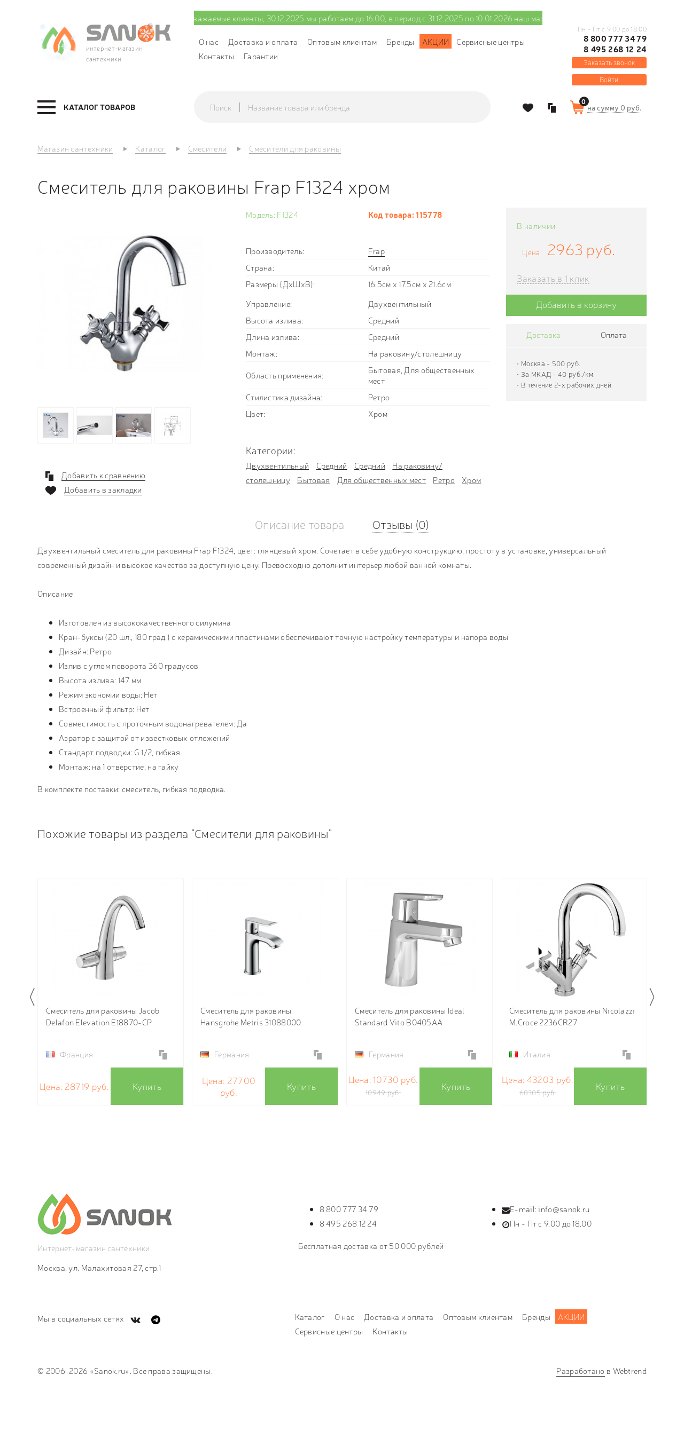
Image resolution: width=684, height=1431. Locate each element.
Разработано (580, 1370)
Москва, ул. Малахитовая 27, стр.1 (99, 1267)
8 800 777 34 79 (615, 38)
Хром (471, 479)
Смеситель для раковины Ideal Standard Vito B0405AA (409, 1016)
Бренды (400, 41)
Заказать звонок (609, 62)
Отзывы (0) (400, 524)
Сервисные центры (490, 41)
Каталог (310, 1316)
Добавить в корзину (576, 304)
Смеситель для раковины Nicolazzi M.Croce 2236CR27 (572, 1016)
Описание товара (299, 524)
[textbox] (352, 107)
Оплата (614, 334)
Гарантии (261, 55)
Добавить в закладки (103, 489)
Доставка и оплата (263, 41)
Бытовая (313, 479)
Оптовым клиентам (342, 41)
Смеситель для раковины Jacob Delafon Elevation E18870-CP (102, 1016)
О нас (209, 41)
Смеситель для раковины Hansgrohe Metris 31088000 (250, 1016)
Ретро (444, 479)
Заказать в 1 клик (553, 278)
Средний (331, 465)
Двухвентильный (277, 465)
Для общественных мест (381, 479)
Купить (147, 1086)
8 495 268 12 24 (615, 49)
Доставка (543, 334)
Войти (609, 79)
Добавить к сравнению (103, 475)
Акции (435, 41)
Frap (376, 250)
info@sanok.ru (563, 1208)
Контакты (216, 55)
